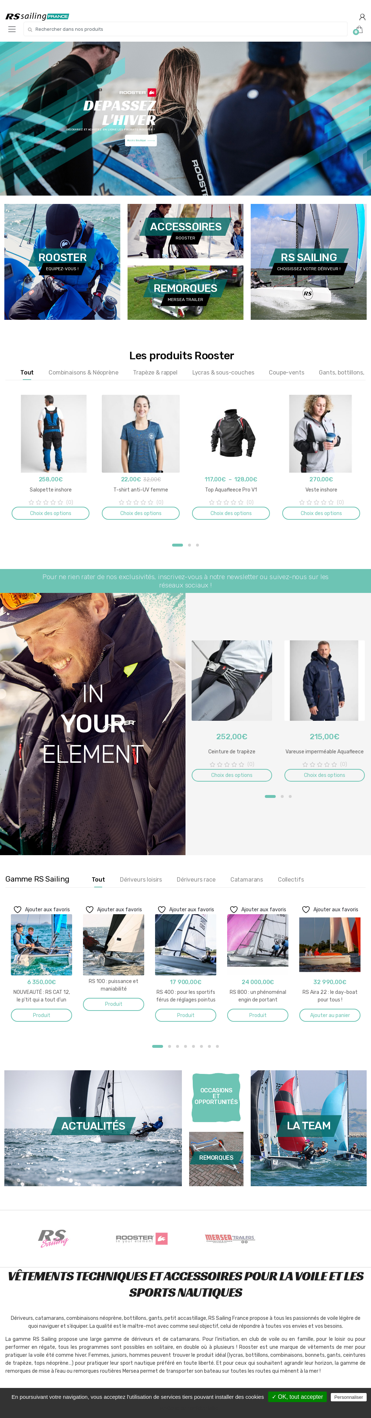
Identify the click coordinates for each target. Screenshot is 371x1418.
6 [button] (201, 1046)
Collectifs (291, 880)
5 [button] (193, 1046)
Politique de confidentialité (189, 1408)
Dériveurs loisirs (141, 880)
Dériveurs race (196, 880)
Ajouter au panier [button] (330, 1015)
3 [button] (197, 545)
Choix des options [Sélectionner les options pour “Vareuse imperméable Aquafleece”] (324, 775)
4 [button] (185, 1046)
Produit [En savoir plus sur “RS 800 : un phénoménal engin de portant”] (258, 1015)
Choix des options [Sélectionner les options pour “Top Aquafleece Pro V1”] (231, 513)
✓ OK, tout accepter (297, 1397)
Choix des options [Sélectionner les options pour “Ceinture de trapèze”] (232, 775)
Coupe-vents (286, 372)
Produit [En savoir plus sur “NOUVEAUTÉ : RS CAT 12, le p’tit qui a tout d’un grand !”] (41, 1015)
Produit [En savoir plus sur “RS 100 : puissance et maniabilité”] (113, 1004)
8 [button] (217, 1046)
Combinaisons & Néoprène (83, 372)
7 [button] (209, 1046)
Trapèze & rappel (155, 372)
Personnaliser (348, 1397)
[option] (50, 459)
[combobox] (185, 29)
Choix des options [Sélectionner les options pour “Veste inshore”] (321, 513)
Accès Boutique (141, 140)
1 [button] (177, 545)
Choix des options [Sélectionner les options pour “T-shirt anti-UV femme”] (141, 513)
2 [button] (189, 545)
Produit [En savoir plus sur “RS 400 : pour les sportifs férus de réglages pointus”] (186, 1015)
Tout (27, 372)
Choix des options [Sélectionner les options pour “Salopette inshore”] (50, 513)
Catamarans (246, 880)
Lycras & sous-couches (223, 372)
